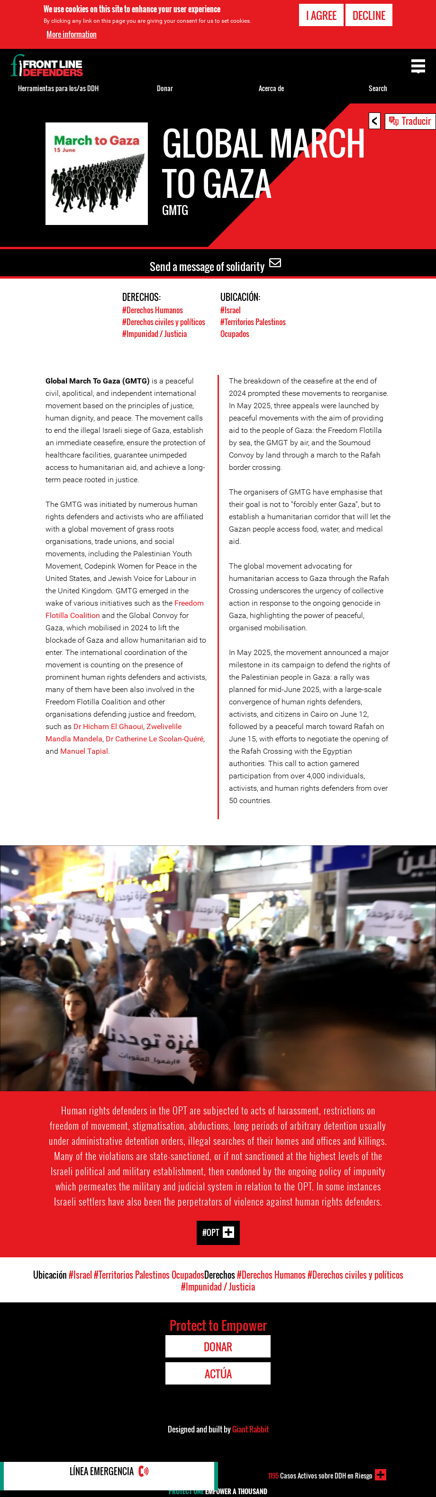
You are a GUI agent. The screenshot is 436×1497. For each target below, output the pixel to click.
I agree (321, 15)
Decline (369, 15)
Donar (165, 88)
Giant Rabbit (250, 1429)
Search (378, 88)
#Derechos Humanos (154, 310)
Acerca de (271, 88)
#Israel (231, 310)
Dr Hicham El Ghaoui (108, 726)
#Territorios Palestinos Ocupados (149, 1275)
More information (71, 34)
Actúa (218, 1373)
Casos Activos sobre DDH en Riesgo (320, 1475)
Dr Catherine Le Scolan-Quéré (154, 738)
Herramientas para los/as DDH (58, 88)
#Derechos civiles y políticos (165, 321)
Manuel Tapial (84, 751)
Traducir (416, 120)
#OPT (210, 1232)
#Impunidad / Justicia (156, 333)
